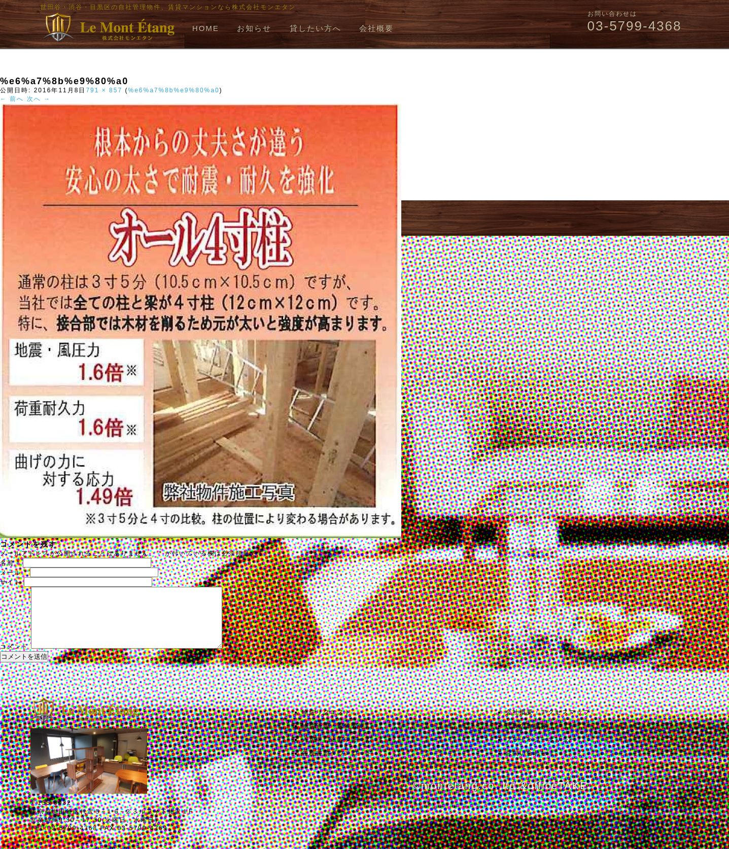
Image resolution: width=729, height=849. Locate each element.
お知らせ (254, 28)
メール (13, 572)
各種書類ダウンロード (337, 765)
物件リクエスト (327, 724)
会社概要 (376, 28)
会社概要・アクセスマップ (548, 724)
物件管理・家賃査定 (334, 737)
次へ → (39, 98)
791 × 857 (104, 90)
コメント (14, 658)
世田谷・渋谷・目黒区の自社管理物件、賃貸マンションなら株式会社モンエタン (168, 7)
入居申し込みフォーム (337, 751)
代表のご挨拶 (526, 737)
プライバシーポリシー (540, 751)
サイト (10, 582)
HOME (205, 28)
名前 (10, 563)
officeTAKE (557, 797)
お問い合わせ (526, 765)
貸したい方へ (315, 28)
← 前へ (12, 98)
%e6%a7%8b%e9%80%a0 (173, 90)
